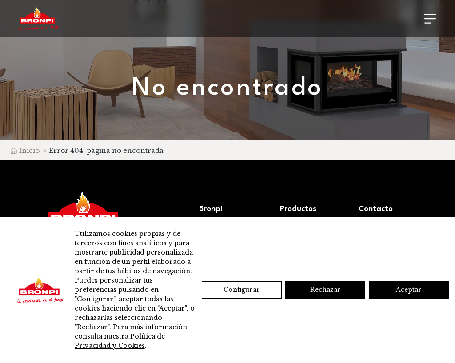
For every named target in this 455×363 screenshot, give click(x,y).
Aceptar (409, 290)
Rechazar (325, 290)
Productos (298, 209)
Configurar (242, 290)
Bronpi (210, 209)
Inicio (29, 150)
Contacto (376, 209)
